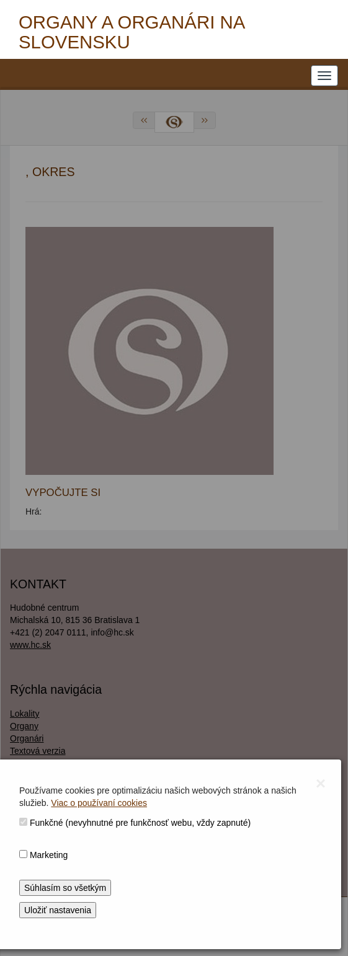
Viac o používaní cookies (99, 803)
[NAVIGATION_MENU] (324, 75)
